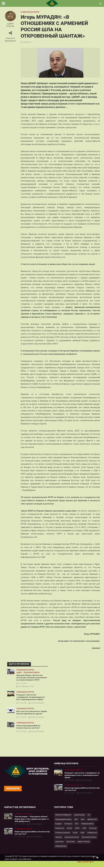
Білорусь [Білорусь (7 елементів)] (68, 827)
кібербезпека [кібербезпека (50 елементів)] (60, 850)
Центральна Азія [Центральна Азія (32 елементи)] (72, 841)
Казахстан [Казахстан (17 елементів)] (59, 832)
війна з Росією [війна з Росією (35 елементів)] (84, 845)
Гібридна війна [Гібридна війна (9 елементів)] (87, 827)
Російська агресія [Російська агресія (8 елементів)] (62, 836)
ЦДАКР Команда (10, 25)
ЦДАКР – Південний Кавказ (28, 672)
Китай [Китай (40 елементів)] (69, 832)
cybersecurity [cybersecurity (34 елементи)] (79, 818)
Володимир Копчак (26, 687)
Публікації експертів (25, 670)
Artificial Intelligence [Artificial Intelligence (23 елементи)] (63, 818)
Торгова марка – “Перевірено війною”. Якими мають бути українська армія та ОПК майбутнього (32, 822)
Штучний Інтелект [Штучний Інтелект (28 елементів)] (89, 841)
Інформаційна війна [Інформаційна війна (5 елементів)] (63, 823)
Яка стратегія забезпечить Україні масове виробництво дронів (29, 714)
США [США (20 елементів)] (82, 836)
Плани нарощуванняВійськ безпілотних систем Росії (28, 730)
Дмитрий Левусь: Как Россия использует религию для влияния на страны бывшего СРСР (31, 677)
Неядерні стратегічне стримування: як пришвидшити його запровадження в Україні (30, 697)
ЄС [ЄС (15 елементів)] (89, 818)
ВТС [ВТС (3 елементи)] (76, 827)
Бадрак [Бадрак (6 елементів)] (58, 827)
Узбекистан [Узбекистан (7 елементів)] (92, 836)
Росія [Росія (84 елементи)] (75, 836)
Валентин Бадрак (37, 703)
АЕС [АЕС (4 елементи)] (76, 823)
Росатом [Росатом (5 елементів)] (92, 832)
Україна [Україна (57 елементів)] (58, 841)
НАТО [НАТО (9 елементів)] (77, 832)
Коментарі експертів (30, 12)
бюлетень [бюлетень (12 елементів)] (71, 845)
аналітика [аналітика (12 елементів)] (59, 845)
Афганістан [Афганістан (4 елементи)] (92, 823)
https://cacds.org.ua (85, 865)
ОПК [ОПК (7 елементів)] (84, 832)
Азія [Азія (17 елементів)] (82, 823)
